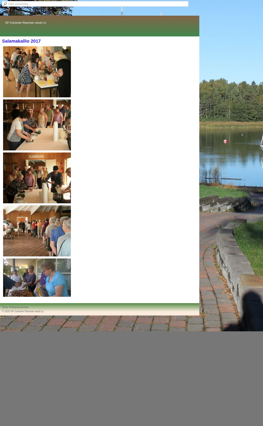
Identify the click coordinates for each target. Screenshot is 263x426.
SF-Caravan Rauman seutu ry (25, 22)
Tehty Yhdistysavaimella (15, 307)
